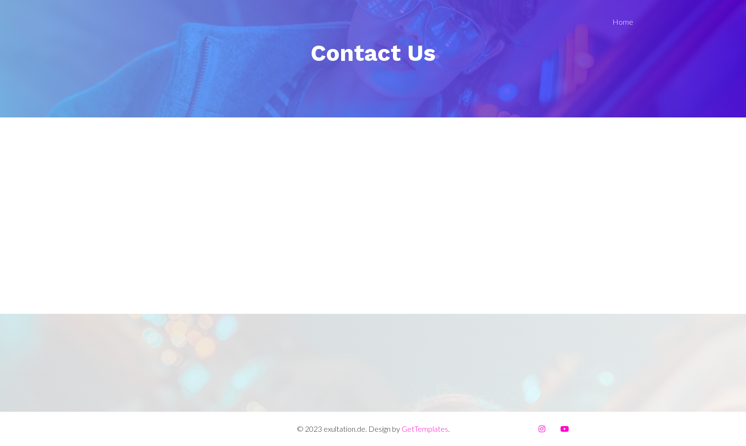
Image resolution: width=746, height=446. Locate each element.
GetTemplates (425, 428)
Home (622, 21)
